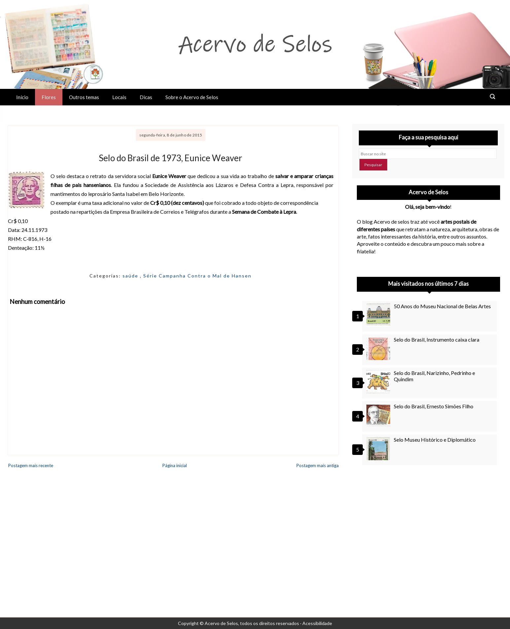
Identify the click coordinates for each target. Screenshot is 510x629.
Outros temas (84, 97)
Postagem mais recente (30, 465)
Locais (119, 97)
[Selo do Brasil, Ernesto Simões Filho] (379, 415)
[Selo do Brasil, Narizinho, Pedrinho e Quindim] (379, 381)
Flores (49, 97)
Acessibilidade (317, 623)
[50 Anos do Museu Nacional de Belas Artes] (379, 315)
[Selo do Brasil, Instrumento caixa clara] (379, 348)
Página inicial (174, 465)
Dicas (146, 97)
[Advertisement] (428, 530)
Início (22, 97)
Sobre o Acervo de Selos (191, 97)
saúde (131, 275)
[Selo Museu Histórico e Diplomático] (379, 448)
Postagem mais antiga (317, 465)
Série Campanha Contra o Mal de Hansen (197, 275)
